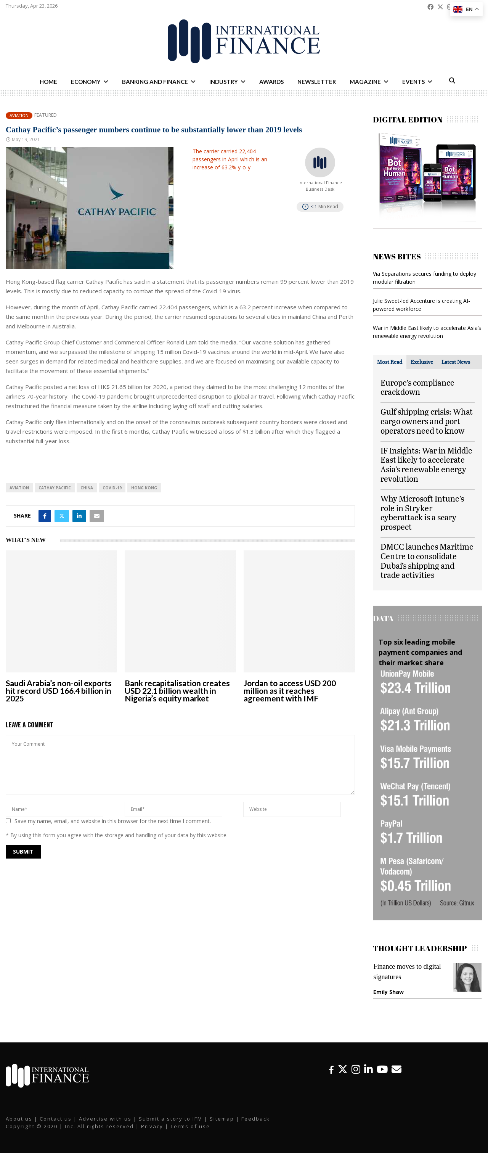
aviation (19, 487)
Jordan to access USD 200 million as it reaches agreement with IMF (290, 690)
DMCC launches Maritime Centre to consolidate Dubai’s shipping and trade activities (427, 560)
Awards (271, 81)
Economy (86, 81)
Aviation (19, 115)
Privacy (152, 1126)
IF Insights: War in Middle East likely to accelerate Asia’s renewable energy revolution (426, 464)
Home (48, 81)
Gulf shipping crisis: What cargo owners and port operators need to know (426, 421)
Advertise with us (105, 1118)
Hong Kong (144, 487)
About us (19, 1118)
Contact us (56, 1118)
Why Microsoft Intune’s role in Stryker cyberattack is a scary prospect (422, 512)
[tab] (389, 362)
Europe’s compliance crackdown (417, 387)
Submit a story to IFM (170, 1118)
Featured (45, 115)
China (86, 487)
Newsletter (316, 81)
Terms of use (190, 1126)
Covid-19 (112, 487)
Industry (223, 81)
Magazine (365, 81)
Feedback (255, 1118)
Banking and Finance (155, 81)
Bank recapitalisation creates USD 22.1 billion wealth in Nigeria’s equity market (177, 690)
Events (413, 81)
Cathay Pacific (55, 487)
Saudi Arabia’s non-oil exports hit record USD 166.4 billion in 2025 (59, 690)
